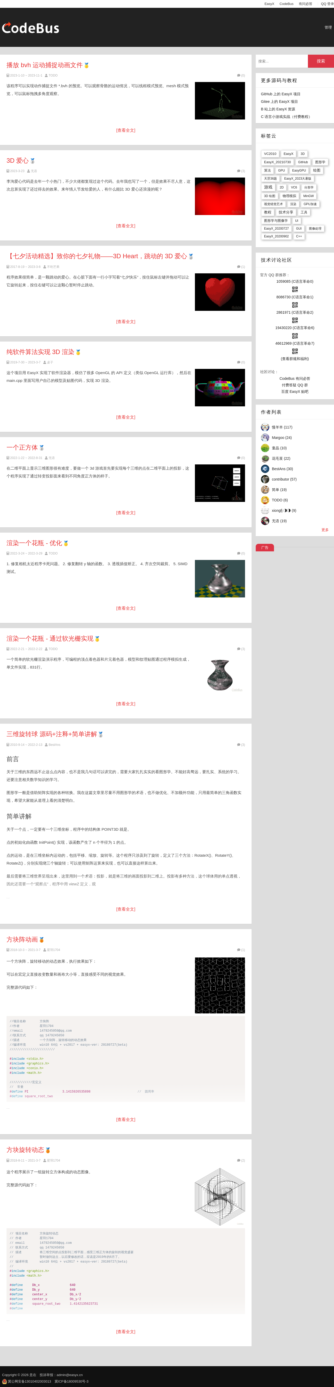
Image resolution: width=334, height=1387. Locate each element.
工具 (304, 212)
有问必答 (305, 4)
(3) (241, 171)
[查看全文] (125, 130)
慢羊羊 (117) (282, 427)
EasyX (270, 4)
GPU (281, 170)
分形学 (309, 187)
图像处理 (315, 228)
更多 (325, 530)
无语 (34, 171)
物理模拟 (289, 196)
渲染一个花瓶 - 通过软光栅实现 (50, 638)
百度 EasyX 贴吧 (294, 391)
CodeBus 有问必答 (294, 378)
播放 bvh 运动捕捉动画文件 (45, 64)
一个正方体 (22, 447)
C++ (299, 236)
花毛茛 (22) (281, 458)
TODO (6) (280, 500)
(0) (241, 75)
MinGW (308, 196)
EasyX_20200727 (276, 228)
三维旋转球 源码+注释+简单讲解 (52, 733)
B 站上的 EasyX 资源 (278, 109)
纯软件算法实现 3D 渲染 (40, 351)
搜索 (321, 61)
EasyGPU (299, 170)
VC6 (294, 187)
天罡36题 (270, 178)
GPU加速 (310, 204)
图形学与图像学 (276, 221)
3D (303, 154)
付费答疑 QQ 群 (295, 385)
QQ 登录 (327, 4)
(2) (241, 1160)
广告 (265, 547)
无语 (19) (279, 521)
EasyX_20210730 (277, 162)
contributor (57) (284, 479)
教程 (267, 212)
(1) (241, 267)
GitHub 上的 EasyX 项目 (281, 94)
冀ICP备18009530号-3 (71, 1381)
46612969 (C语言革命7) (294, 343)
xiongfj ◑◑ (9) (284, 510)
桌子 (50, 362)
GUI (299, 228)
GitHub (303, 162)
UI (296, 221)
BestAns (54, 745)
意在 (32, 1375)
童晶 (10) (279, 448)
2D (282, 187)
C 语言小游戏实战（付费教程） (286, 117)
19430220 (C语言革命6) (294, 328)
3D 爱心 (18, 160)
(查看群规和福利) (295, 359)
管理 (328, 27)
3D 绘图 (269, 196)
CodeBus (286, 4)
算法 (267, 170)
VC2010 (270, 154)
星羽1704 (53, 950)
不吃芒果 (53, 267)
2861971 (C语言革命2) (294, 312)
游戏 (268, 187)
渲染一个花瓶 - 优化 (34, 542)
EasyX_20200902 (276, 236)
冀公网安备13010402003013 (29, 1381)
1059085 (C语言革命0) (294, 281)
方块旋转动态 (25, 1149)
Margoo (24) (282, 438)
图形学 (320, 162)
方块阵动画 (22, 939)
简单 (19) (279, 490)
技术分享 (286, 212)
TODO (53, 75)
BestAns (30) (282, 469)
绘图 (316, 170)
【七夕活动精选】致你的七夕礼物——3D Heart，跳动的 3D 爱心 (97, 256)
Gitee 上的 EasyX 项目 (279, 101)
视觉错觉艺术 (273, 204)
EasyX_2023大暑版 (297, 178)
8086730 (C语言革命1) (294, 297)
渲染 (293, 204)
